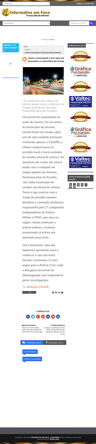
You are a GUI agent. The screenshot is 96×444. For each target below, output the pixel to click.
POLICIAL (27, 49)
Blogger (52, 39)
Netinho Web (54, 439)
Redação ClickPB (37, 287)
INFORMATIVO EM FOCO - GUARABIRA (45, 437)
